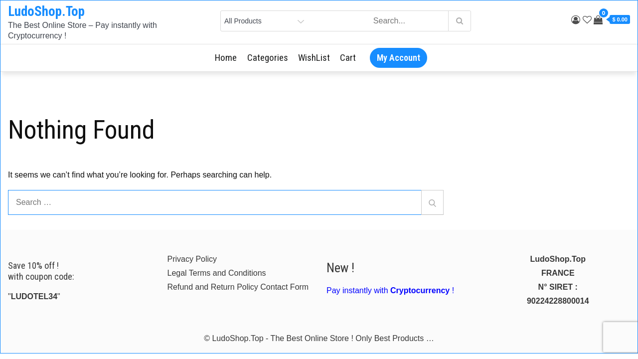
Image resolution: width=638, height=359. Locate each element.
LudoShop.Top (46, 11)
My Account (398, 57)
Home (226, 57)
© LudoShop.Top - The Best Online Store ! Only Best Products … (319, 338)
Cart (348, 57)
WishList (314, 57)
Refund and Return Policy (212, 287)
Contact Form (284, 287)
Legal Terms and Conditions (216, 273)
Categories (267, 57)
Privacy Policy (192, 259)
